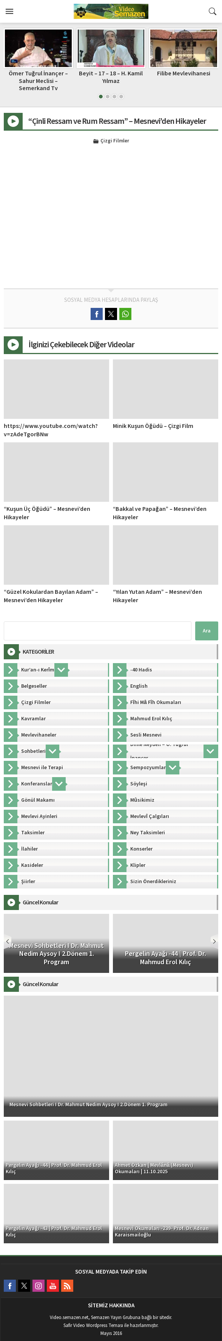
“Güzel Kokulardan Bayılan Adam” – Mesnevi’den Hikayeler (51, 596)
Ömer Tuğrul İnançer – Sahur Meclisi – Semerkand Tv (38, 80)
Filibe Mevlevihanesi (183, 73)
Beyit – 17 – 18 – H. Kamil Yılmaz (111, 77)
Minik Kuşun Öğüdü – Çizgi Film (153, 426)
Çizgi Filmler (114, 141)
